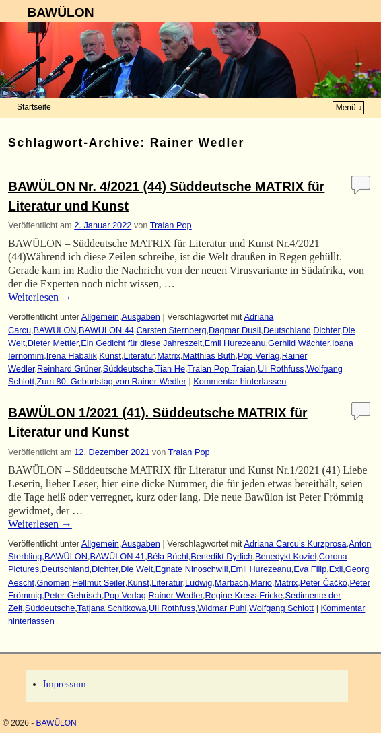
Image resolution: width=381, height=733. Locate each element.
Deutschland (287, 330)
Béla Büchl (167, 556)
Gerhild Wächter (298, 343)
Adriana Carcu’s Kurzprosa (295, 543)
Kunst (110, 356)
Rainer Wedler (175, 595)
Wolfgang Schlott (281, 608)
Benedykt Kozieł (285, 556)
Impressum (64, 683)
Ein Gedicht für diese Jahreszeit (141, 343)
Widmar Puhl (221, 608)
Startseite (34, 107)
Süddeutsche (128, 368)
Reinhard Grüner (68, 368)
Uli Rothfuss (281, 368)
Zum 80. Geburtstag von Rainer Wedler (111, 381)
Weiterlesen (40, 297)
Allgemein (100, 317)
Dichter (326, 330)
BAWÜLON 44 (106, 330)
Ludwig (198, 583)
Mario (261, 583)
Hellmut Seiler (98, 583)
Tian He (170, 368)
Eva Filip (309, 569)
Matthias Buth (208, 356)
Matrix (168, 356)
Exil (336, 569)
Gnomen (53, 583)
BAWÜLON (60, 12)
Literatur (139, 356)
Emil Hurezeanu (235, 343)
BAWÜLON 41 (117, 556)
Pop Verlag (258, 356)
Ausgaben (140, 317)
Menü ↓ (349, 107)
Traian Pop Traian (222, 368)
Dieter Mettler (53, 343)
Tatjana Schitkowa (112, 608)
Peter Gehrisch (73, 595)
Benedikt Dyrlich (221, 556)
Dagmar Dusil (235, 330)
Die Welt (136, 569)
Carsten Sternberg (171, 330)
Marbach (231, 583)
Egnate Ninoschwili (191, 569)
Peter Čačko (323, 583)
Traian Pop (171, 225)
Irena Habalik (71, 356)
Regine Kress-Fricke (244, 595)
